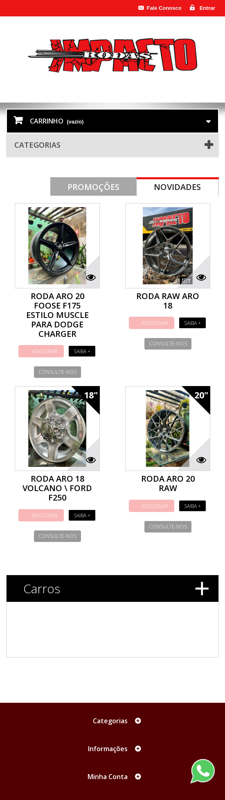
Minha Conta (108, 776)
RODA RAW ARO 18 (167, 300)
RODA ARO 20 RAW (168, 483)
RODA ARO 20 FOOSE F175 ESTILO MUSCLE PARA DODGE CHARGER (57, 314)
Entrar (207, 8)
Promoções (93, 186)
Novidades (177, 186)
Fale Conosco (163, 8)
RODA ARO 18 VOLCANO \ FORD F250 (57, 488)
